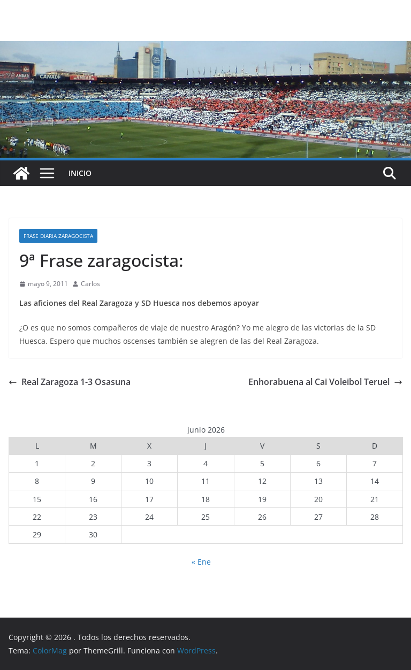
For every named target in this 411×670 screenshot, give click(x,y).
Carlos (90, 283)
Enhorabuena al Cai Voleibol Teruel (325, 382)
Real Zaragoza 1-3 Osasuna (70, 382)
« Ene (201, 562)
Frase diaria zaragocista (58, 236)
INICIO (80, 173)
